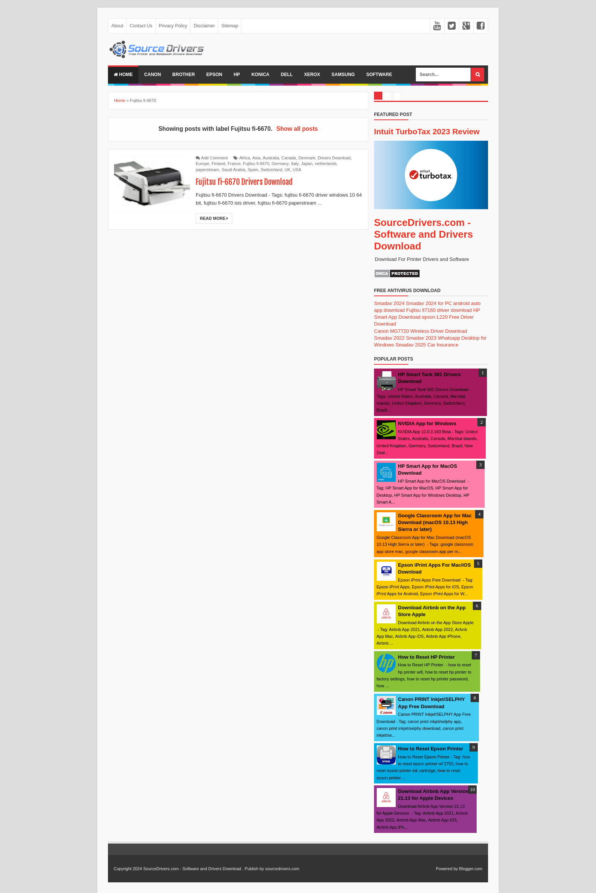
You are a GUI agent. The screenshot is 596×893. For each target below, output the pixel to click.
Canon (152, 74)
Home (123, 74)
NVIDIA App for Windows (427, 423)
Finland (218, 163)
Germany (279, 163)
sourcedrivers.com (282, 868)
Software (379, 74)
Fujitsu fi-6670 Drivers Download (244, 182)
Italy (295, 163)
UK (287, 169)
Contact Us (141, 26)
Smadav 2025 (410, 345)
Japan (306, 163)
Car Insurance (442, 345)
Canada (288, 158)
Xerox (312, 74)
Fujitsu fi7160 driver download (439, 310)
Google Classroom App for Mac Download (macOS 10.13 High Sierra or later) (435, 522)
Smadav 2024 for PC (429, 303)
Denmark (306, 158)
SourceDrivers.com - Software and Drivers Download (423, 234)
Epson (214, 74)
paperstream (207, 169)
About (117, 26)
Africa (244, 158)
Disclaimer (204, 26)
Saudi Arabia (233, 169)
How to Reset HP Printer (426, 657)
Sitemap (229, 26)
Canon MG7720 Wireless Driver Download (420, 331)
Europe (202, 163)
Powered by (447, 868)
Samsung (343, 74)
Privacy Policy (173, 26)
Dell (287, 74)
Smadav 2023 (421, 338)
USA (297, 169)
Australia (271, 158)
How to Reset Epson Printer (430, 749)
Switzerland (271, 169)
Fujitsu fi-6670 (256, 163)
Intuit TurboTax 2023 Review (427, 131)
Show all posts (297, 129)
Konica (260, 74)
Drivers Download (334, 158)
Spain (252, 169)
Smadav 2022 (389, 338)
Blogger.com (470, 868)
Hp (237, 74)
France (234, 163)
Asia (256, 158)
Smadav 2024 (389, 303)
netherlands (326, 163)
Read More (214, 218)
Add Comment (214, 158)
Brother (183, 74)
